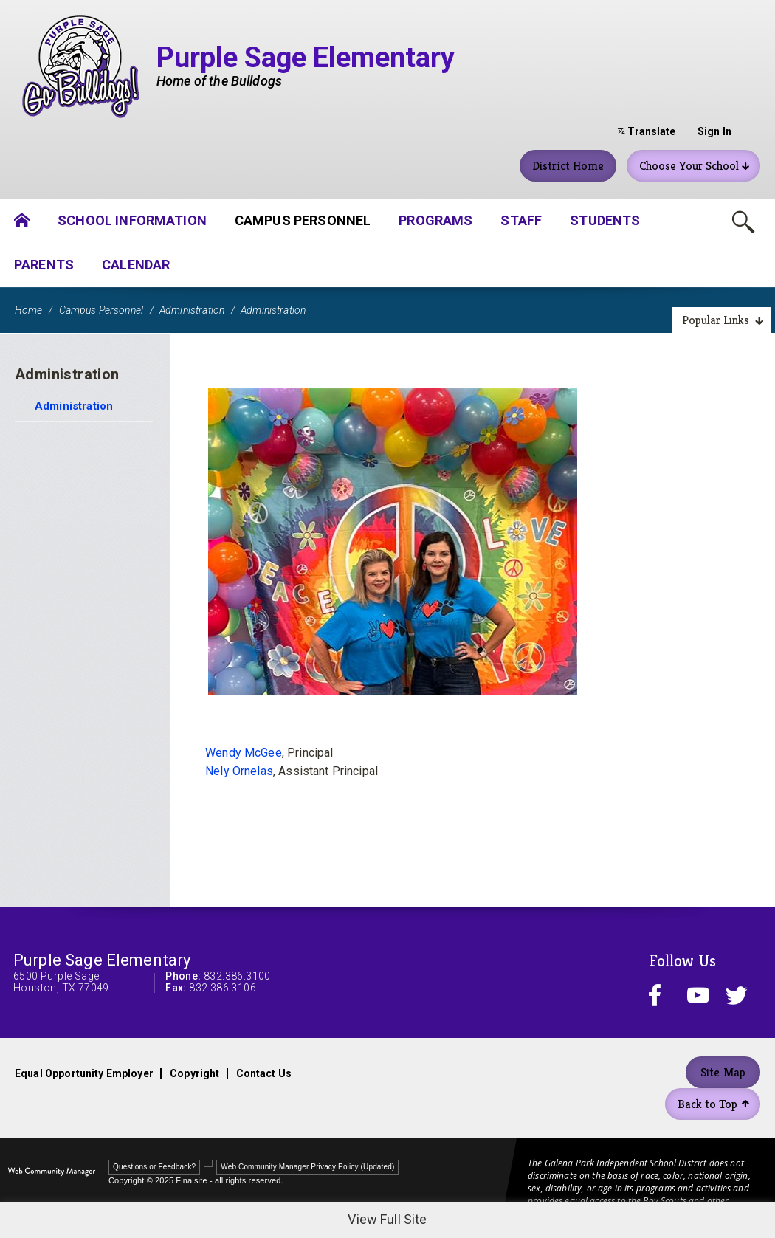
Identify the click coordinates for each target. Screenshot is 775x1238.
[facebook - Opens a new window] (662, 995)
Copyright (194, 1073)
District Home (568, 165)
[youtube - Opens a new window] (701, 995)
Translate (646, 131)
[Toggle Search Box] (743, 221)
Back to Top (713, 1104)
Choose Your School (694, 165)
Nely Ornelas (239, 771)
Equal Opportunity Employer (84, 1073)
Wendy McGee (243, 753)
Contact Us (264, 1073)
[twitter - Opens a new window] (740, 995)
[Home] (22, 221)
